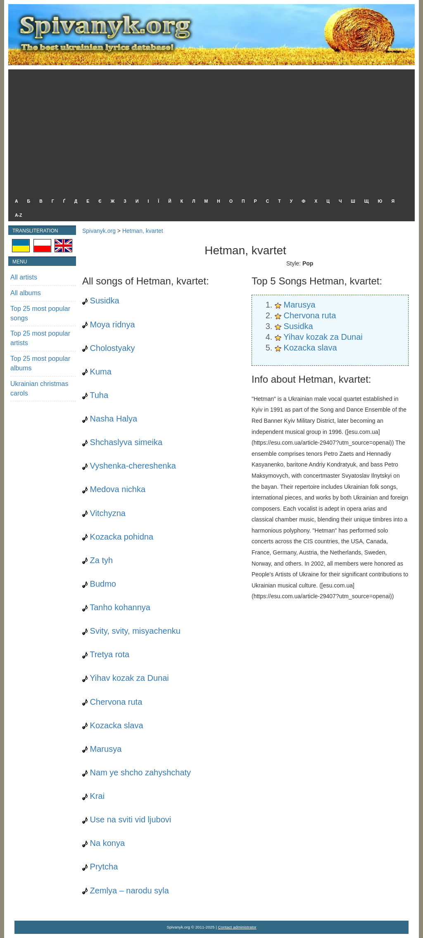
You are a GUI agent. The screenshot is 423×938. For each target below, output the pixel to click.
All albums (25, 292)
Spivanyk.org (99, 230)
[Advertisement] (209, 131)
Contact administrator (237, 927)
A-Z (18, 215)
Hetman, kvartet (142, 230)
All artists (23, 277)
